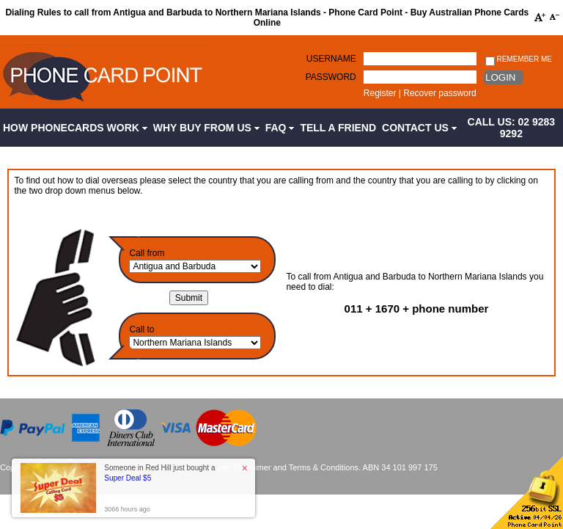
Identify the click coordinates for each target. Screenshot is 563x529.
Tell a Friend (338, 128)
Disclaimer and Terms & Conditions (295, 467)
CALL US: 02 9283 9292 (512, 127)
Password (331, 77)
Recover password (439, 93)
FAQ (280, 128)
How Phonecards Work (75, 128)
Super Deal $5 (127, 478)
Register (380, 93)
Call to (141, 329)
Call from (146, 253)
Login (500, 77)
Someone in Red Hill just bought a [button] (159, 473)
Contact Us (419, 128)
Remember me (518, 60)
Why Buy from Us (206, 128)
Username (331, 59)
